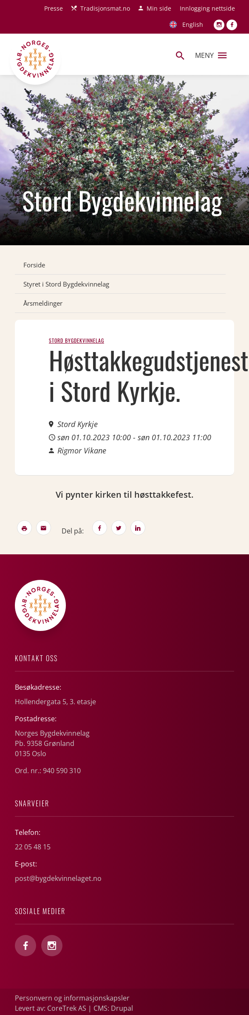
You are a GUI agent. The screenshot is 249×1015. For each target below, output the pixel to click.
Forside (34, 265)
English (192, 24)
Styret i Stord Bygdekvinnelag (66, 284)
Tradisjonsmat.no (105, 8)
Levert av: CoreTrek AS (50, 1008)
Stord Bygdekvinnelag (76, 340)
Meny (210, 55)
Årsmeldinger (42, 303)
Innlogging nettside (207, 8)
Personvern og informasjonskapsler (72, 998)
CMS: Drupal (113, 1008)
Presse (53, 8)
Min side (159, 8)
